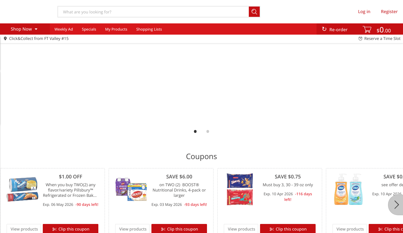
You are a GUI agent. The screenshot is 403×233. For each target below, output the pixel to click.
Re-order (338, 30)
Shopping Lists (149, 29)
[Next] (395, 205)
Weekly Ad (63, 29)
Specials (89, 29)
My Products (116, 29)
